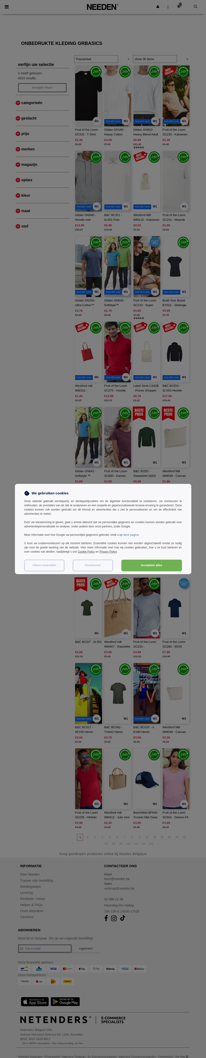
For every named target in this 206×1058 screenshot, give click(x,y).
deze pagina (130, 534)
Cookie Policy (86, 551)
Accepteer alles (151, 565)
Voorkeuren (93, 565)
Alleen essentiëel (44, 565)
